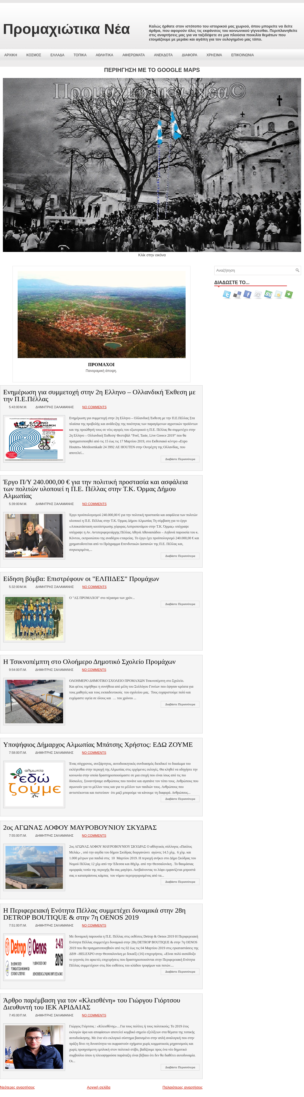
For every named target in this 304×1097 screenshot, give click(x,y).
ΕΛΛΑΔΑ (57, 55)
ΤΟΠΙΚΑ (80, 55)
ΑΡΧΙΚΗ (10, 55)
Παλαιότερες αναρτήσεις (182, 1087)
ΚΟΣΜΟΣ (33, 55)
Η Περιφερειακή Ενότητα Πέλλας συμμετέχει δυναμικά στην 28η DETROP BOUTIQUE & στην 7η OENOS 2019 (94, 914)
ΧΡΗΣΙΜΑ (214, 55)
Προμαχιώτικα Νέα (66, 29)
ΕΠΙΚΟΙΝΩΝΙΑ (242, 55)
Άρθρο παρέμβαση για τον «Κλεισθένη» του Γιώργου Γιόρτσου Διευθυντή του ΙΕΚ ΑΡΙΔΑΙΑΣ (91, 1004)
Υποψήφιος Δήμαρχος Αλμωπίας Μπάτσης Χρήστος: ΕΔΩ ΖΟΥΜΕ (98, 744)
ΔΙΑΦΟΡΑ (189, 55)
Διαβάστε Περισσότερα (180, 459)
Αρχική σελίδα (98, 1087)
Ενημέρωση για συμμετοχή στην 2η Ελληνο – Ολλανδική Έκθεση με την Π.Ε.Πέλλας (99, 395)
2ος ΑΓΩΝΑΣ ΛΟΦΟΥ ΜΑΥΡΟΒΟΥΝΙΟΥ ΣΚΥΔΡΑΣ (80, 827)
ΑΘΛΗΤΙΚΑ (104, 55)
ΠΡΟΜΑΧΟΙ (101, 364)
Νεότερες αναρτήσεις (17, 1087)
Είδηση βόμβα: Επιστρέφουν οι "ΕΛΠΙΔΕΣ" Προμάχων (81, 578)
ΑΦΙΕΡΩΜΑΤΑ (133, 55)
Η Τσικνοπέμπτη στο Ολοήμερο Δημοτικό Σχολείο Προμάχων (89, 661)
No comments (94, 407)
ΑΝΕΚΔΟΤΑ (163, 55)
